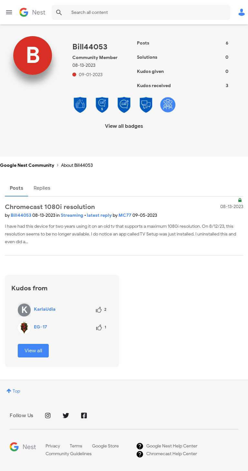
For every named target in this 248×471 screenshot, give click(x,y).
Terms (76, 446)
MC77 (125, 215)
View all (33, 350)
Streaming (72, 215)
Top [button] (16, 391)
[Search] (141, 12)
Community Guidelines (69, 453)
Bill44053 (21, 215)
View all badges (124, 126)
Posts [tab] (16, 188)
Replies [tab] (42, 188)
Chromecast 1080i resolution (50, 207)
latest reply (100, 215)
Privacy (53, 446)
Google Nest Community (32, 12)
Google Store (105, 446)
